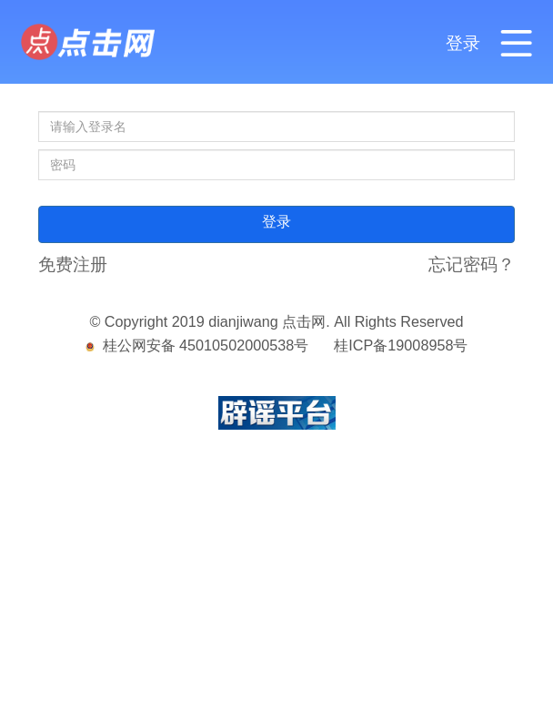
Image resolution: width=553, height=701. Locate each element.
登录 (463, 43)
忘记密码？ (471, 264)
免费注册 (72, 264)
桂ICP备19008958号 (401, 345)
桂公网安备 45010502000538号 (197, 345)
